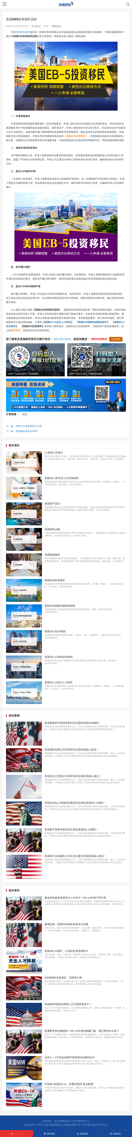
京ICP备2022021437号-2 (94, 1124)
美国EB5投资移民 (20, 32)
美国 (24, 414)
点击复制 (115, 339)
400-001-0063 (62, 339)
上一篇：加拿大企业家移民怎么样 (24, 426)
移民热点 (56, 26)
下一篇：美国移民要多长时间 (21, 431)
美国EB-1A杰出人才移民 (58, 322)
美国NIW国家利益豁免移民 (92, 322)
